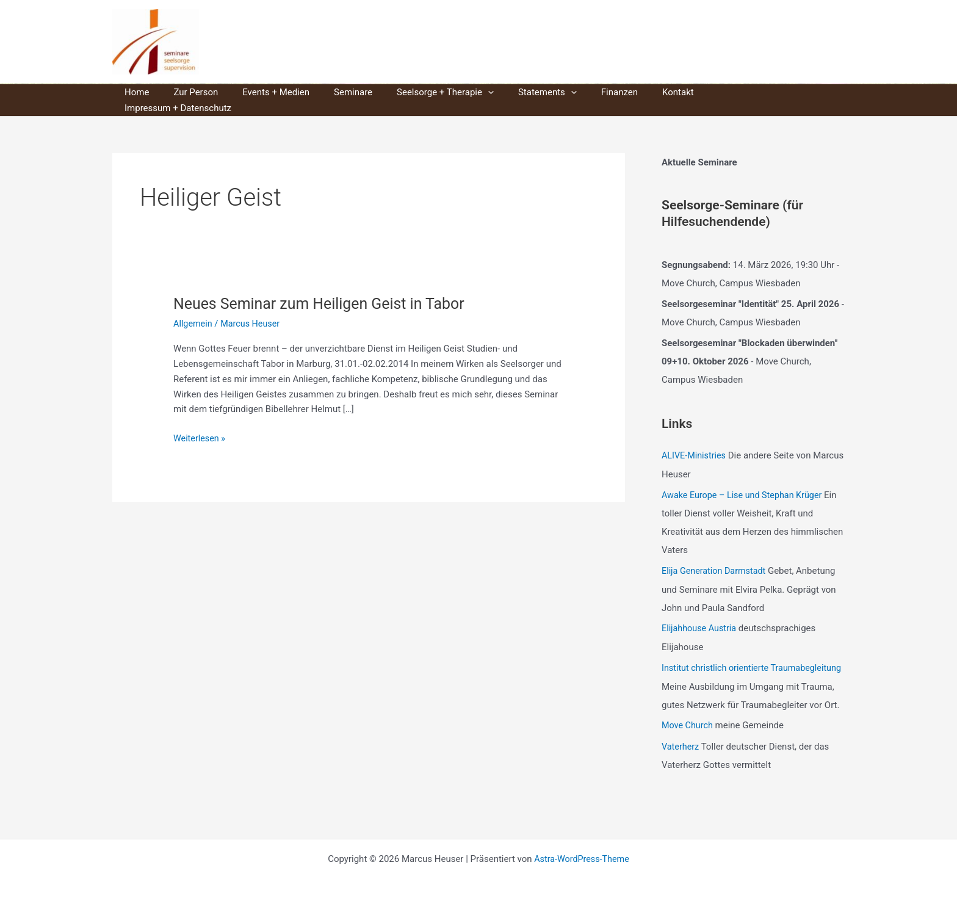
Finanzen (580, 92)
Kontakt (632, 92)
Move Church (688, 725)
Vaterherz (681, 746)
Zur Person (186, 92)
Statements (514, 92)
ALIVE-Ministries (695, 439)
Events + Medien (260, 92)
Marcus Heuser (312, 41)
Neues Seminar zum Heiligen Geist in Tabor (325, 287)
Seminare (331, 92)
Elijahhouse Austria (701, 611)
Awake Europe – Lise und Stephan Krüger (745, 478)
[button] (460, 92)
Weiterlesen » (200, 422)
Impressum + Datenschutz (719, 92)
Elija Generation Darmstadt (716, 554)
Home (133, 92)
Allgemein (193, 307)
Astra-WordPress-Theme (582, 858)
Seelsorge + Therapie (417, 92)
